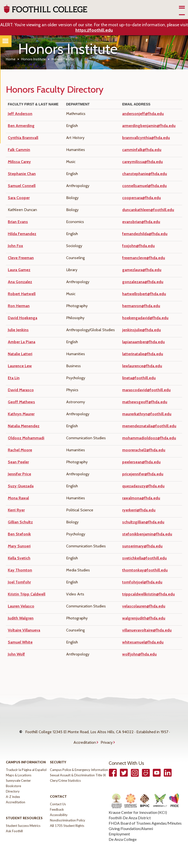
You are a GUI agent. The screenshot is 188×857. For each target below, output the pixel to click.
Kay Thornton (20, 570)
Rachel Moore (20, 450)
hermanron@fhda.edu (141, 305)
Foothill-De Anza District (130, 808)
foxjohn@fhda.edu (138, 245)
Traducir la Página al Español (26, 760)
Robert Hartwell (21, 293)
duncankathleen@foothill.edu (148, 209)
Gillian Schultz (20, 522)
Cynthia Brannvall (23, 137)
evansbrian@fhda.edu (141, 221)
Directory (13, 781)
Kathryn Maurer (21, 414)
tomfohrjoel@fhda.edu (142, 582)
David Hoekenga (22, 317)
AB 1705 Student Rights (67, 816)
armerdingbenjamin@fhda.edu (149, 125)
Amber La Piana (21, 342)
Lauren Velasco (21, 606)
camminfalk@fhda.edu (141, 149)
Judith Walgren (21, 618)
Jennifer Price (19, 474)
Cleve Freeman (21, 257)
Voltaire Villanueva (24, 630)
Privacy (107, 735)
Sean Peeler (18, 462)
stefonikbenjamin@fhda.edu (147, 534)
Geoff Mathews (21, 402)
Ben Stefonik (19, 534)
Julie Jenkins (18, 330)
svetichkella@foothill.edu (144, 558)
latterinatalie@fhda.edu (142, 354)
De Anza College (123, 829)
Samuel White (20, 642)
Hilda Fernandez (22, 233)
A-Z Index (13, 787)
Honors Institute (33, 59)
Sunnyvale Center (18, 771)
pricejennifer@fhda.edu (142, 474)
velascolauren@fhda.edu (143, 606)
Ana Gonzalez (20, 281)
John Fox (15, 245)
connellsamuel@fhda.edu (144, 185)
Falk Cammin (19, 149)
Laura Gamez (19, 269)
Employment (119, 824)
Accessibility (59, 805)
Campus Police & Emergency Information (79, 760)
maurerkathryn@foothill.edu (146, 414)
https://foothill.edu (94, 30)
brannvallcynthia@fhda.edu (146, 137)
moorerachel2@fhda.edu (143, 450)
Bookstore (13, 776)
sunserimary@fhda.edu (142, 546)
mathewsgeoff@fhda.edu (144, 402)
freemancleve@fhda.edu (143, 257)
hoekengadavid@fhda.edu (145, 317)
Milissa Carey (19, 161)
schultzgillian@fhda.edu (143, 522)
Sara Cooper (19, 197)
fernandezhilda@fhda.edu (144, 233)
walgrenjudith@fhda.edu (143, 618)
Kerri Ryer (16, 510)
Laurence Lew (20, 366)
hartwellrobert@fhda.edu (144, 293)
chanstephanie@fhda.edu (144, 173)
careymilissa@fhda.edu (142, 161)
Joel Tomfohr (19, 582)
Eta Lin (14, 378)
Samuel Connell (21, 185)
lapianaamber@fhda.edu (143, 342)
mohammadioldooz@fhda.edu (149, 438)
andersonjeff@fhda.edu (143, 113)
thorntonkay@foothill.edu (145, 570)
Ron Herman (19, 305)
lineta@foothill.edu (139, 378)
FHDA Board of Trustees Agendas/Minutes (145, 813)
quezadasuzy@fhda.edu (143, 486)
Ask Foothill (14, 821)
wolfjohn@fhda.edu (139, 654)
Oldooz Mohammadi (26, 438)
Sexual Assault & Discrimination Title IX (78, 765)
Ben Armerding (21, 125)
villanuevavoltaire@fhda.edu (147, 630)
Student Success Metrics (23, 816)
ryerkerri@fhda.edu (138, 510)
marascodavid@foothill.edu (146, 390)
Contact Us (58, 794)
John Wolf (16, 654)
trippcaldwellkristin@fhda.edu (148, 594)
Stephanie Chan (22, 173)
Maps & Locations (18, 765)
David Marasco (21, 390)
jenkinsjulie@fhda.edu (141, 330)
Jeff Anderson (20, 113)
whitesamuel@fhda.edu (143, 642)
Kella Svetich (19, 558)
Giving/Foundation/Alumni (131, 818)
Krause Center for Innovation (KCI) (138, 802)
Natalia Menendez (23, 426)
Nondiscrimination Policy (67, 810)
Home (10, 59)
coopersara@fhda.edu (141, 197)
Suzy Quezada (21, 486)
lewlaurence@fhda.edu (142, 366)
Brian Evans (18, 221)
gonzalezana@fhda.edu (142, 281)
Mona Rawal (18, 498)
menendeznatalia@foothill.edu (149, 426)
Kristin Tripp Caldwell (26, 594)
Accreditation (84, 735)
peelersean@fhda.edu (141, 462)
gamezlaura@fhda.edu (141, 269)
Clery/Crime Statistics (65, 771)
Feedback (57, 800)
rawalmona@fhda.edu (141, 498)
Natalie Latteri (20, 354)
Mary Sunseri (19, 546)
